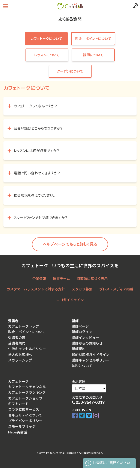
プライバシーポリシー (25, 421)
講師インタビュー (85, 338)
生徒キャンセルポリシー (27, 349)
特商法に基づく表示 (92, 279)
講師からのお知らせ (87, 343)
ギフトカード (18, 404)
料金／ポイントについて (27, 332)
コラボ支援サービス (23, 409)
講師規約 (79, 349)
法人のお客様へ (20, 355)
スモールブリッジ (22, 426)
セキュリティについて (25, 415)
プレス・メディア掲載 (116, 289)
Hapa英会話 (17, 432)
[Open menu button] (5, 6)
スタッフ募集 (82, 289)
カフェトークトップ (23, 326)
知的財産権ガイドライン (91, 355)
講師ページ (80, 326)
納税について (82, 366)
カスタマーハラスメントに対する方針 (36, 289)
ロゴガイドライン (70, 300)
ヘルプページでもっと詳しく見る (70, 244)
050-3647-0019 (90, 402)
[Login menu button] (134, 6)
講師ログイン (82, 332)
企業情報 (39, 279)
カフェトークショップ (25, 398)
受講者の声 (16, 338)
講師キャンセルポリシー (91, 360)
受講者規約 (16, 343)
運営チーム (61, 279)
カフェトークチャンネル (27, 387)
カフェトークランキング (27, 392)
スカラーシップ (20, 360)
